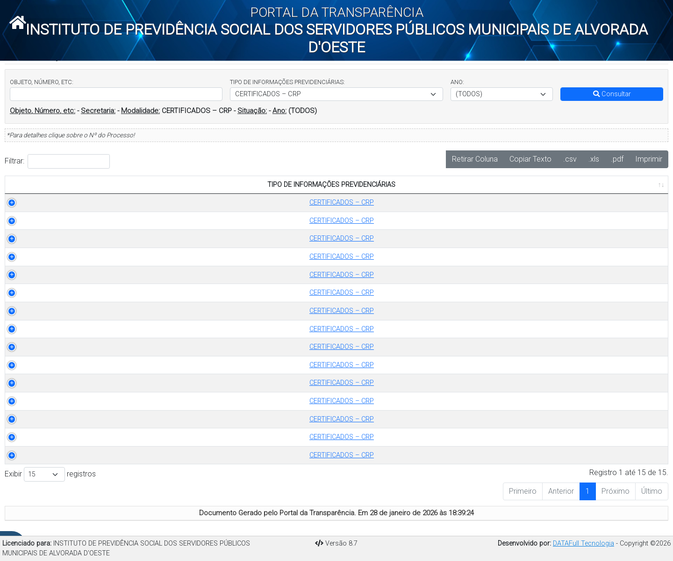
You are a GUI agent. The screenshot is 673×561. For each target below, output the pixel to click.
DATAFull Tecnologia (583, 543)
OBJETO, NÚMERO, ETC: (41, 81)
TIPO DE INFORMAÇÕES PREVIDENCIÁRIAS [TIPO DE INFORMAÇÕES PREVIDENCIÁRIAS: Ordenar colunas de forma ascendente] (102, 185)
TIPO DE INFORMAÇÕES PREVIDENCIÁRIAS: (287, 81)
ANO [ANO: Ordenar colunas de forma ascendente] (227, 185)
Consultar (612, 94)
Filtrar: (57, 161)
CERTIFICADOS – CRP (107, 202)
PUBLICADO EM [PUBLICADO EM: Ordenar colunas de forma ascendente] (614, 185)
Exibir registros (50, 474)
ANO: (457, 81)
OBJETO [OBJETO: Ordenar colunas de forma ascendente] (270, 185)
